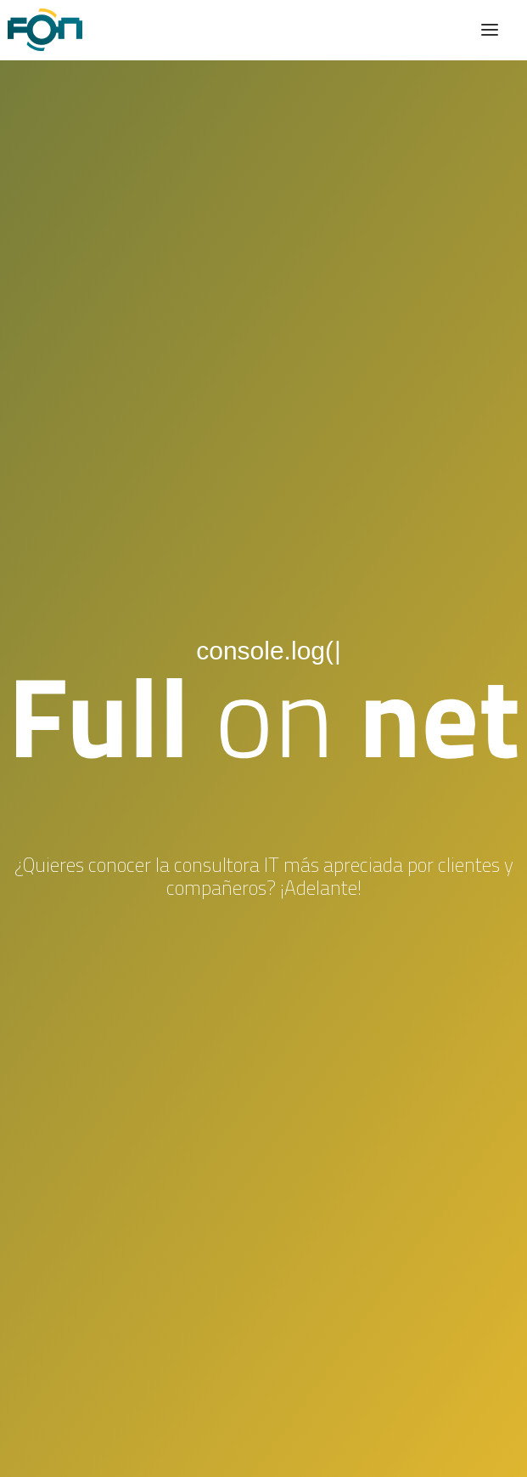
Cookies (263, 1439)
